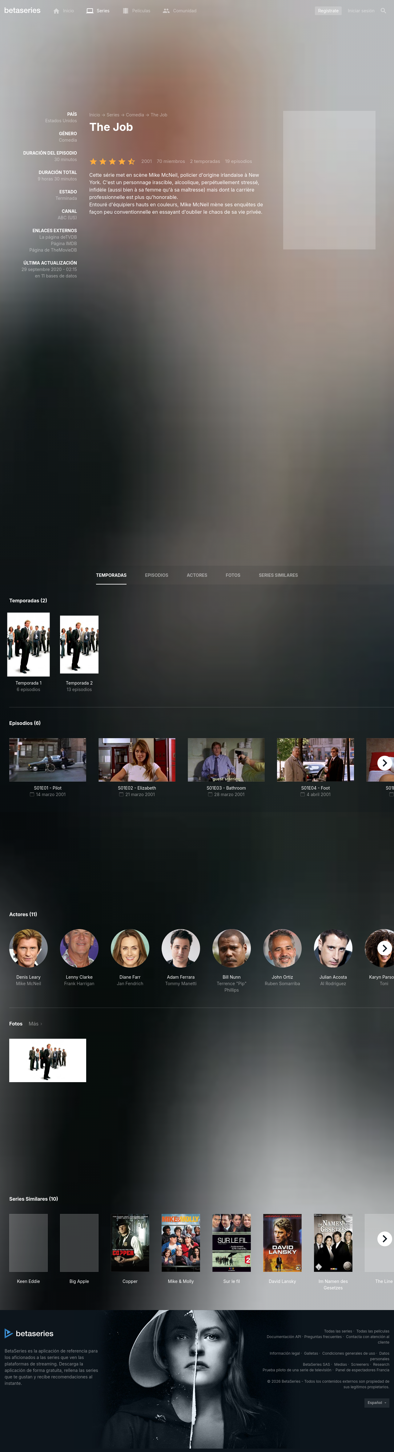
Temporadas (111, 575)
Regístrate (328, 10)
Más (33, 1024)
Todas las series (338, 1331)
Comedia (135, 114)
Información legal (285, 1353)
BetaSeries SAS (316, 1364)
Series (113, 114)
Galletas (311, 1353)
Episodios (156, 575)
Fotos (233, 575)
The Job (159, 114)
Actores (197, 575)
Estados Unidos (61, 120)
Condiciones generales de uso (348, 1353)
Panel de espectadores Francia (362, 1370)
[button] (28, 961)
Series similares (278, 575)
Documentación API (284, 1336)
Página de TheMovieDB (53, 250)
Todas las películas (372, 1331)
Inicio (94, 114)
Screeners (360, 1364)
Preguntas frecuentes (323, 1336)
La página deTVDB (58, 237)
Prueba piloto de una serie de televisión (297, 1370)
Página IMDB (64, 243)
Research (381, 1364)
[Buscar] (383, 10)
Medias (340, 1364)
